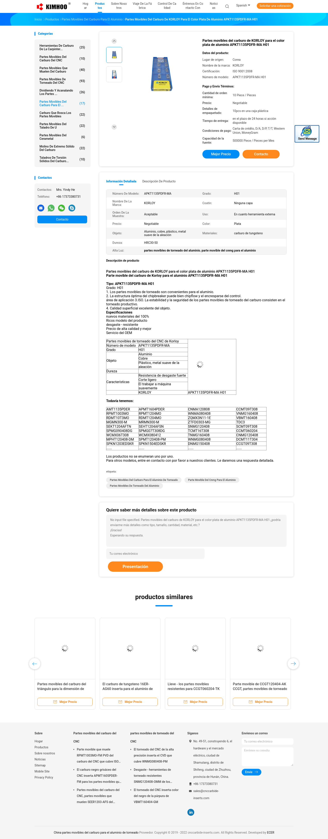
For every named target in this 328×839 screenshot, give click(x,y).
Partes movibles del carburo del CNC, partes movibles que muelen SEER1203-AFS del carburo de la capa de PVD (98, 796)
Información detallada (121, 181)
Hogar (39, 741)
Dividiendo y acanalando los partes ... (62, 92)
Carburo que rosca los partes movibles (62, 114)
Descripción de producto (159, 181)
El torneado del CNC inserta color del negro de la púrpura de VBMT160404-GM (156, 796)
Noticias (40, 759)
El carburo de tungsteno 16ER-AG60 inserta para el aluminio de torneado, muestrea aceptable (127, 689)
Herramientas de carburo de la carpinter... (62, 47)
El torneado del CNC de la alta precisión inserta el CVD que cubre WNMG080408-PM (154, 755)
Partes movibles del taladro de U (62, 125)
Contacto (62, 219)
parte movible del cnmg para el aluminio (212, 480)
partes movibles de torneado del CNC (62, 81)
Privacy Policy (44, 777)
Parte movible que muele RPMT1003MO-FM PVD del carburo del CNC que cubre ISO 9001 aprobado (97, 756)
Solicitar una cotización (275, 6)
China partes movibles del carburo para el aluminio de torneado (96, 832)
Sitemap (40, 765)
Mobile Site (42, 771)
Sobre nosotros (45, 753)
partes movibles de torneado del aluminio (134, 485)
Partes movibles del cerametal (62, 137)
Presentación (135, 566)
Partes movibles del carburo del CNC (62, 58)
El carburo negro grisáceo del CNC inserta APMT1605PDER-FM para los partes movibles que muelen (99, 776)
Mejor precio (221, 154)
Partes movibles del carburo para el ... (62, 103)
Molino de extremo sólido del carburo (62, 148)
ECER (270, 832)
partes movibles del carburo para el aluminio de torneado (144, 480)
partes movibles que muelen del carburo (62, 69)
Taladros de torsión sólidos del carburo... (62, 159)
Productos (41, 747)
